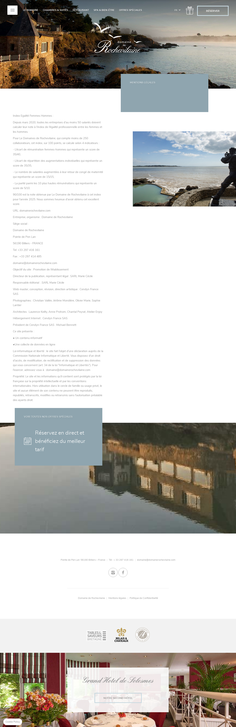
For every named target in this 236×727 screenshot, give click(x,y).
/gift (189, 9)
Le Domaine (30, 10)
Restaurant (81, 10)
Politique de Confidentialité (144, 598)
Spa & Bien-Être (104, 10)
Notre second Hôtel (118, 698)
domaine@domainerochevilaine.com (156, 560)
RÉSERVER (213, 11)
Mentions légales (117, 598)
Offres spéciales (130, 10)
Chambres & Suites (55, 10)
